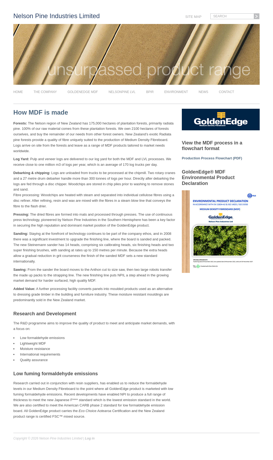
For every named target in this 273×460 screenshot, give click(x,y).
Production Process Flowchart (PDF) (212, 158)
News (203, 92)
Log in (90, 438)
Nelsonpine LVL (122, 92)
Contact (226, 92)
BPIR (150, 92)
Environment (176, 92)
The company (45, 92)
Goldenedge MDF (82, 92)
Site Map (193, 17)
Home (18, 92)
